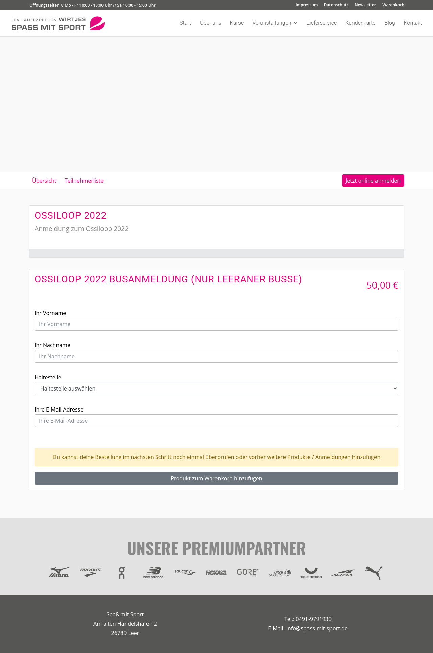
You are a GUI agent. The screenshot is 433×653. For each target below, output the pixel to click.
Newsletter (365, 5)
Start (185, 23)
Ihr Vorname (50, 313)
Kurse (237, 23)
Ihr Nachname (52, 345)
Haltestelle (48, 377)
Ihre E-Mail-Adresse (59, 409)
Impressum (307, 5)
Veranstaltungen (271, 23)
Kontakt (413, 23)
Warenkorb (393, 5)
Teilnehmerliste (84, 180)
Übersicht (44, 180)
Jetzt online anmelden (373, 180)
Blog (389, 23)
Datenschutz (336, 5)
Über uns (210, 23)
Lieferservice (322, 23)
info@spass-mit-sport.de (317, 628)
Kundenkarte (360, 23)
